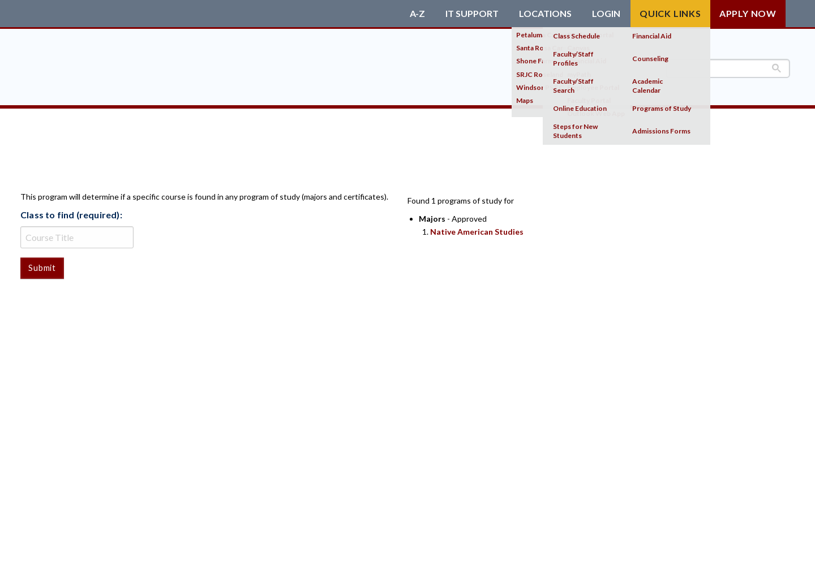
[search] (728, 68)
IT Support (472, 13)
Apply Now (748, 13)
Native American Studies (477, 231)
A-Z (417, 13)
